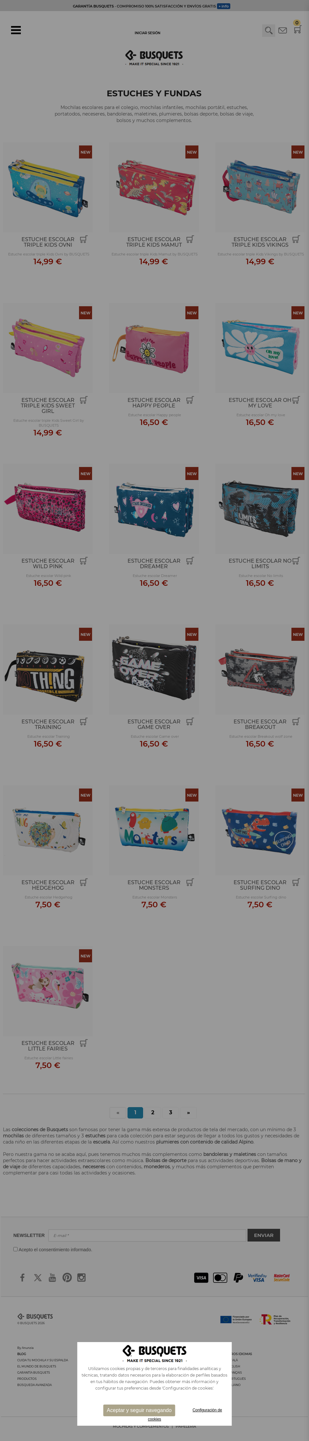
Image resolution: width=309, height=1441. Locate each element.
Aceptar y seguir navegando (139, 1410)
